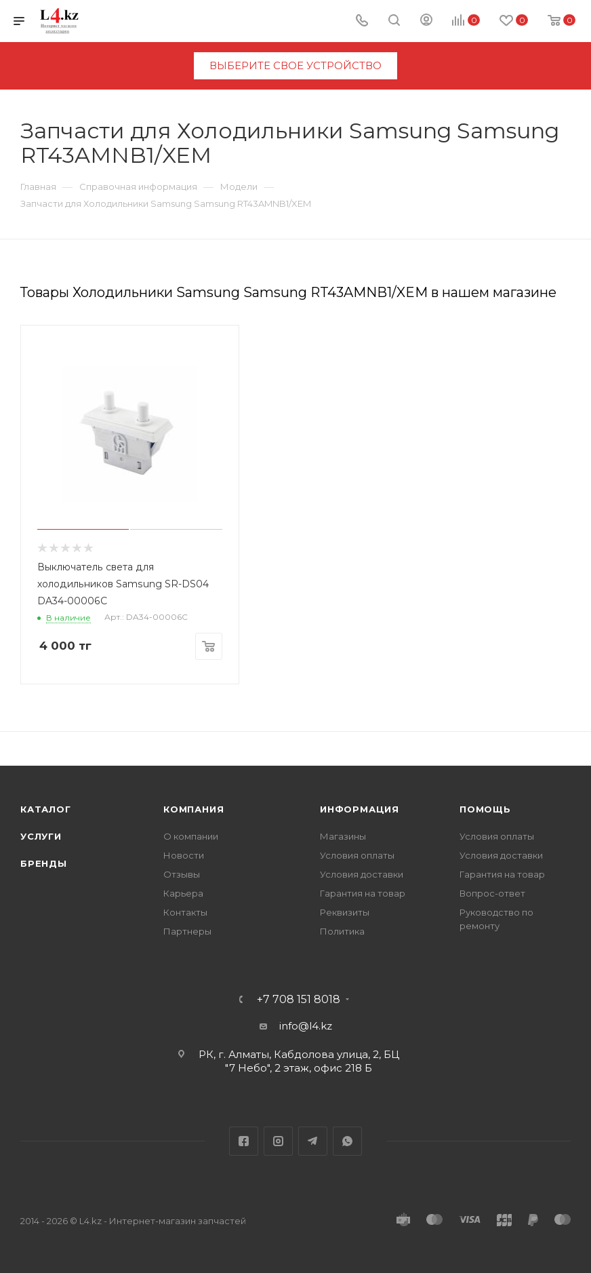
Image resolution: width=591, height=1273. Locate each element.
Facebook (243, 1141)
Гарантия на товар (362, 893)
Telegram (312, 1141)
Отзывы (181, 874)
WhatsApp (347, 1141)
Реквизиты (344, 912)
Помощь (485, 809)
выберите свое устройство (295, 65)
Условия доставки (361, 874)
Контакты (185, 912)
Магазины (343, 836)
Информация (359, 809)
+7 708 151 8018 (298, 999)
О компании (190, 836)
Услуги (41, 836)
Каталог (45, 809)
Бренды (43, 863)
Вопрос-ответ (492, 893)
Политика (342, 931)
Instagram (278, 1141)
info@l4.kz (305, 1025)
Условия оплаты (357, 855)
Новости (183, 855)
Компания (193, 809)
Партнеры (187, 931)
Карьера (183, 893)
